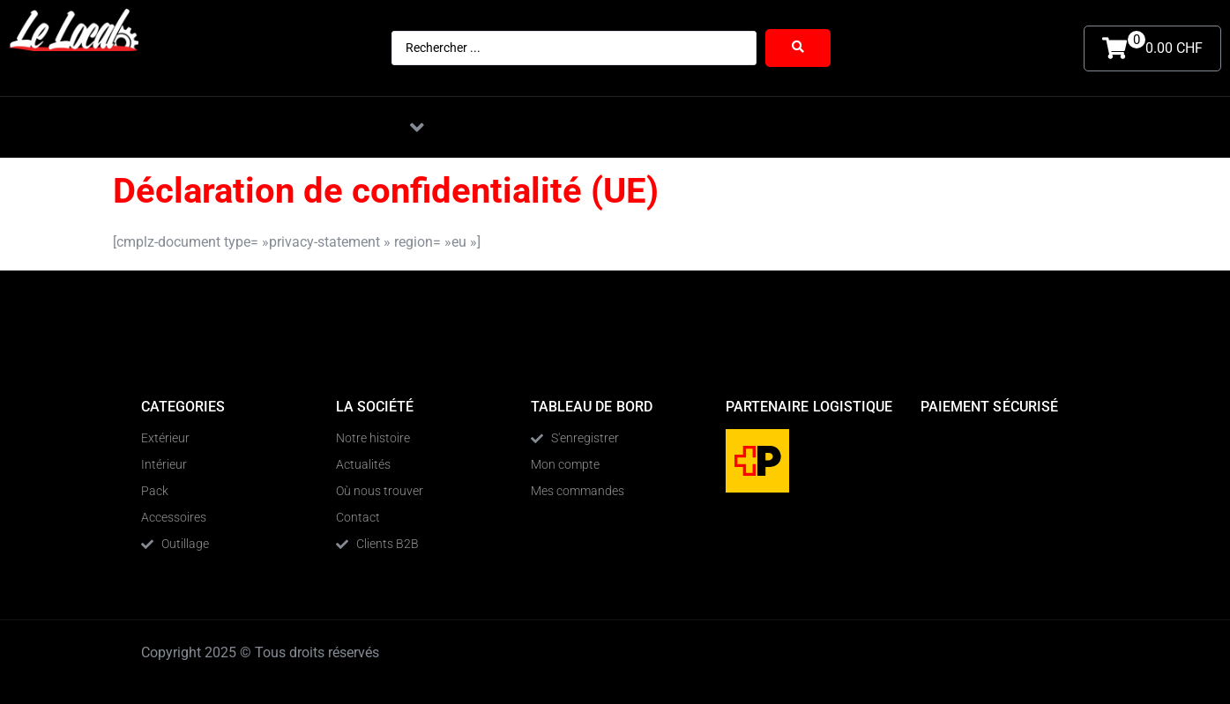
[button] (417, 127)
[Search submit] (798, 48)
